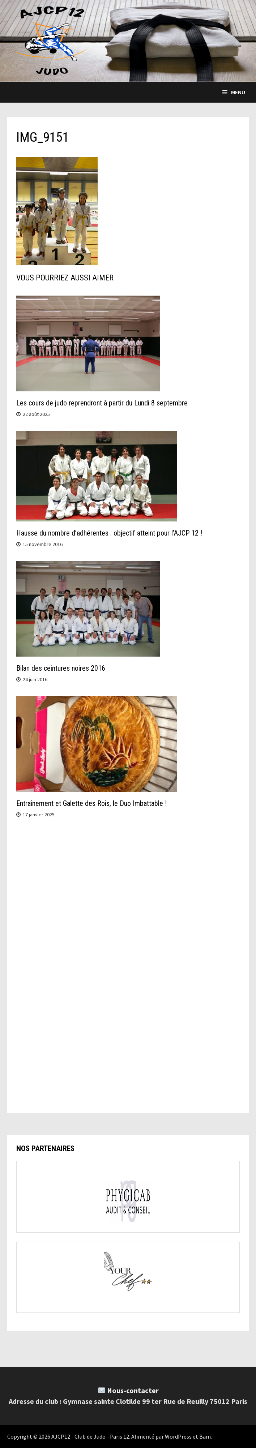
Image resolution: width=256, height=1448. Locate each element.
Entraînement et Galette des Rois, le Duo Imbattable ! (91, 803)
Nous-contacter (133, 1390)
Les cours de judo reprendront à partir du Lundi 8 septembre (102, 403)
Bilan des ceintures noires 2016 (60, 668)
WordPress (178, 1436)
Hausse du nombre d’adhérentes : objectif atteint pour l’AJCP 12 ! (109, 533)
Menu (233, 92)
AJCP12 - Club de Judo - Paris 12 (90, 1436)
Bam (205, 1436)
